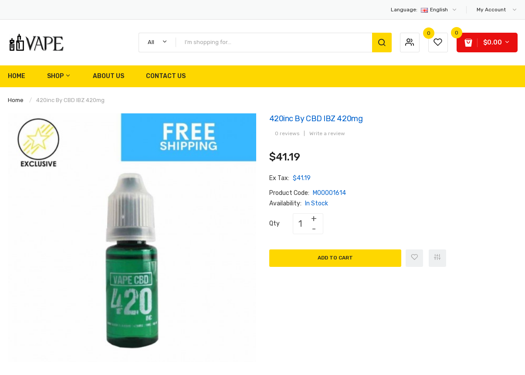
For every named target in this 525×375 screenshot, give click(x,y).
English (424, 10)
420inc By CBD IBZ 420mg (70, 100)
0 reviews (287, 133)
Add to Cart (335, 258)
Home (16, 100)
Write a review (327, 133)
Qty (274, 223)
